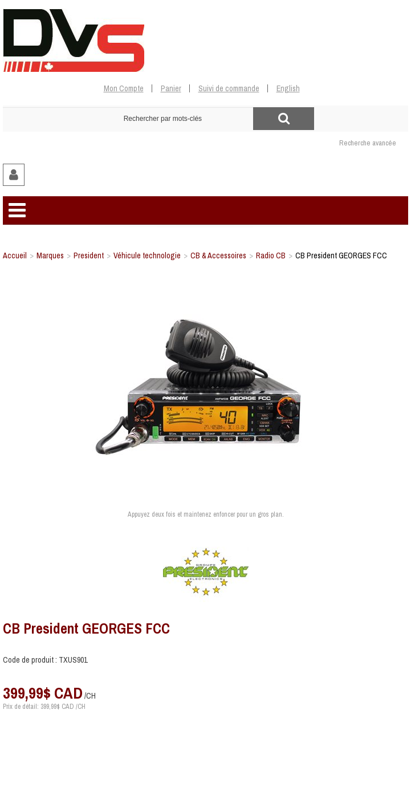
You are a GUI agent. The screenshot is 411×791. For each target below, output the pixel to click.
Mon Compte (124, 88)
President (89, 255)
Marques (50, 255)
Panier (171, 88)
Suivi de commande (228, 88)
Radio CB (271, 255)
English (288, 88)
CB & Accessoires (218, 255)
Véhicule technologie (147, 255)
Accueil (15, 255)
